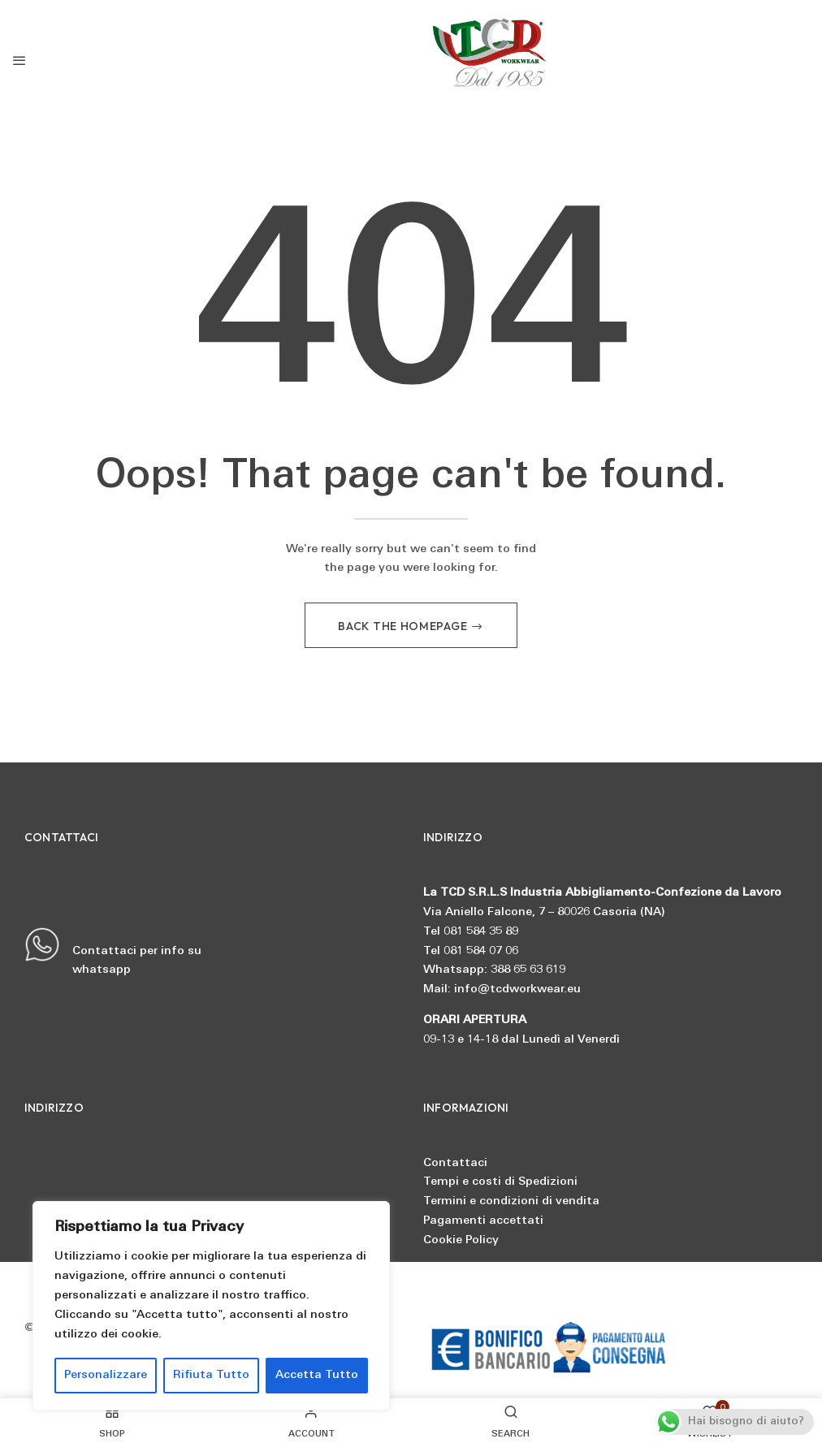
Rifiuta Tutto (211, 1375)
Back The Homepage (404, 626)
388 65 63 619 (528, 970)
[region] (211, 1306)
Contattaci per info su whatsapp (112, 952)
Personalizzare (105, 1375)
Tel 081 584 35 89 (470, 932)
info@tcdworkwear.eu (517, 989)
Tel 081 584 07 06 (470, 951)
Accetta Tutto (316, 1375)
